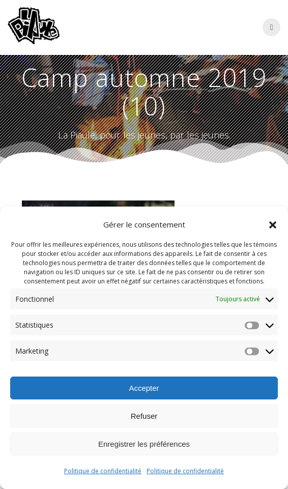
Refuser (144, 416)
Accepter (144, 388)
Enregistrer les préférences (144, 444)
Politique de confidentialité (102, 471)
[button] (273, 225)
